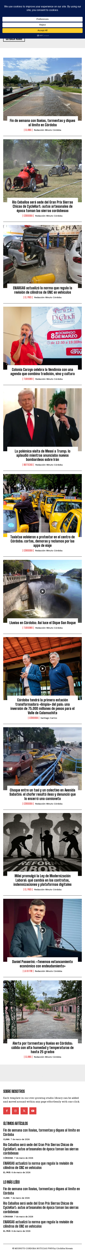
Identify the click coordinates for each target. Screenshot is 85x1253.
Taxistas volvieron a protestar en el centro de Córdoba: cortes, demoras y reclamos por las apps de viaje (42, 541)
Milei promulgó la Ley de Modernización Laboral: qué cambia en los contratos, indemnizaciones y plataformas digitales (42, 880)
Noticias (28, 464)
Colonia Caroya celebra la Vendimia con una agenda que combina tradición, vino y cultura (42, 371)
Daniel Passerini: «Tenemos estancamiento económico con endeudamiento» (42, 964)
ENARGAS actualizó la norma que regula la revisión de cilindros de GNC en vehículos (42, 290)
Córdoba (28, 215)
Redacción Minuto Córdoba (47, 130)
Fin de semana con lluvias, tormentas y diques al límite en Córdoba (42, 122)
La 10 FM (28, 971)
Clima (28, 130)
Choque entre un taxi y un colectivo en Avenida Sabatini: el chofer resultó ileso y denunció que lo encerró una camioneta (42, 794)
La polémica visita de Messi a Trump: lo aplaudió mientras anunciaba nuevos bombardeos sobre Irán (42, 455)
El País (28, 297)
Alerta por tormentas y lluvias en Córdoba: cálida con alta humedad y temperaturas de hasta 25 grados (42, 1047)
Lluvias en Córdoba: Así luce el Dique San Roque (42, 623)
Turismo (28, 379)
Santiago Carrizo (49, 718)
